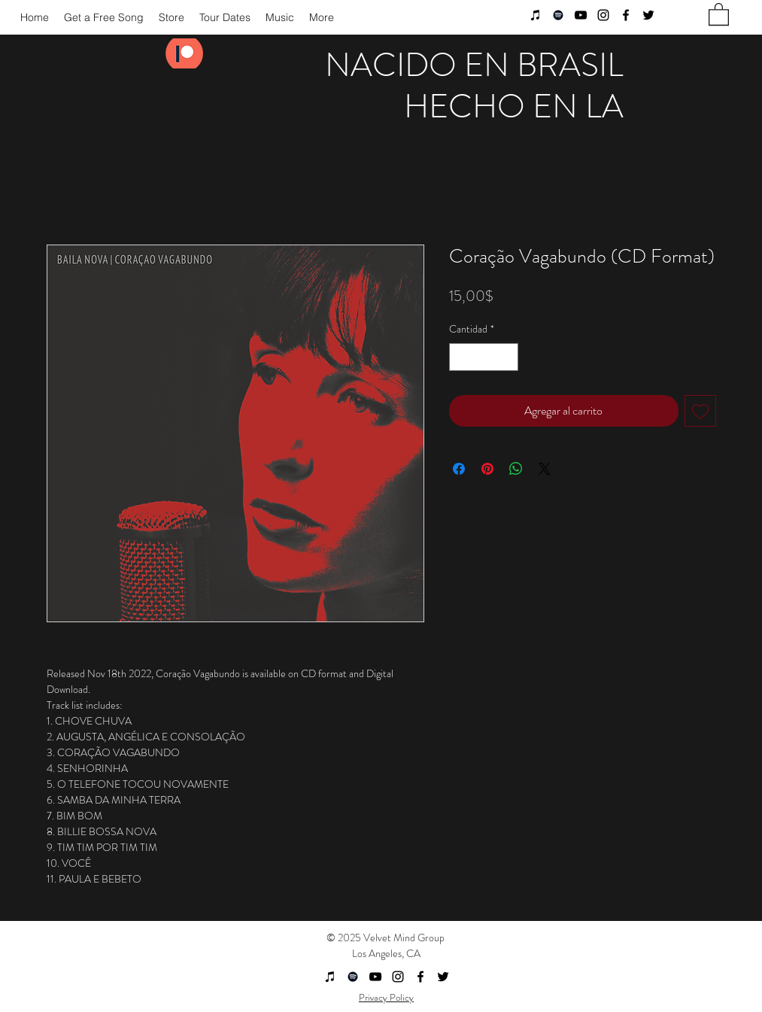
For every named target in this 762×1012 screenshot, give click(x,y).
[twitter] (648, 15)
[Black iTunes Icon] (535, 15)
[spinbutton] (483, 357)
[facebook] (625, 15)
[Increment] (506, 357)
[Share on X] (545, 469)
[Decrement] (460, 357)
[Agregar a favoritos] (700, 411)
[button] (719, 14)
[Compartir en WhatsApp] (516, 469)
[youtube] (580, 15)
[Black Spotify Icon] (558, 15)
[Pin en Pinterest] (487, 469)
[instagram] (603, 15)
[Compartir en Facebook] (459, 469)
